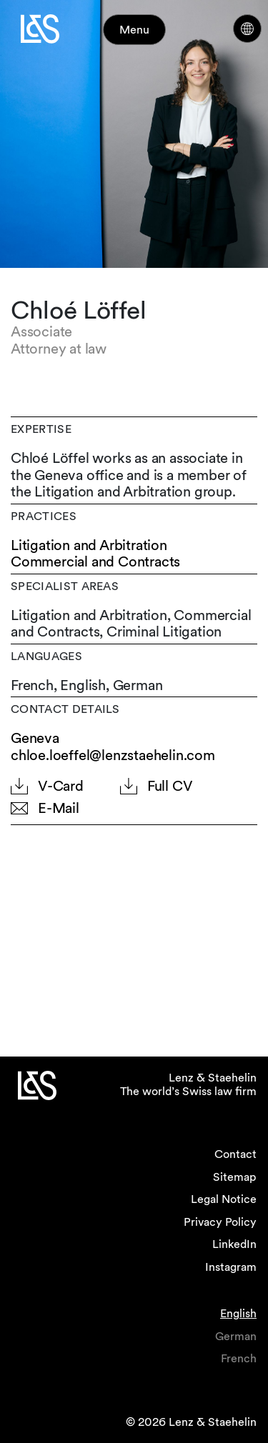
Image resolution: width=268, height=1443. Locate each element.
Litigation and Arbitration (89, 545)
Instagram (231, 1267)
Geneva (35, 738)
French (239, 1358)
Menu (134, 29)
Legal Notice (224, 1199)
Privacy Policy (220, 1222)
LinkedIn (234, 1244)
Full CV (170, 786)
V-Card (61, 786)
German (236, 1336)
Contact (235, 1154)
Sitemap (235, 1177)
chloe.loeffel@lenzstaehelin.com (113, 755)
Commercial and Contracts (95, 562)
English (238, 1313)
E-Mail (58, 808)
